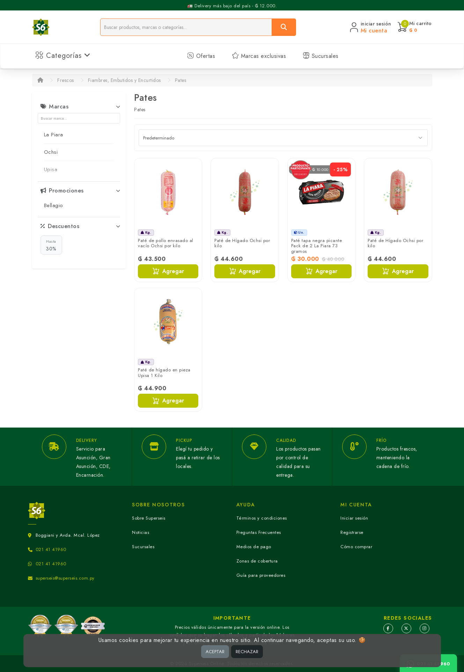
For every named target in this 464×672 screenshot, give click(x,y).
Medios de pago (253, 546)
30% (51, 245)
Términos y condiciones (261, 518)
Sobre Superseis (148, 518)
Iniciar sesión (354, 518)
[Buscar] (284, 27)
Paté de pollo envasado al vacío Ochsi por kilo (165, 243)
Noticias (140, 532)
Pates (180, 80)
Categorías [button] (63, 56)
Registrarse (351, 532)
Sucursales (321, 56)
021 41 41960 (51, 549)
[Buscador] (186, 27)
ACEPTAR (215, 651)
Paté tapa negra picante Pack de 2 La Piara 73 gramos (316, 246)
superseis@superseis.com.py (65, 578)
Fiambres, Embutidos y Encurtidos (124, 80)
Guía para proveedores (261, 575)
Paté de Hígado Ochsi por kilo (242, 243)
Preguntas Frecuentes (258, 532)
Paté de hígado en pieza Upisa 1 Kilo (164, 373)
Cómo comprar (356, 546)
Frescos (65, 80)
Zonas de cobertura (257, 561)
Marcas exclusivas (259, 56)
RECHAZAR (247, 651)
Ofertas (201, 56)
